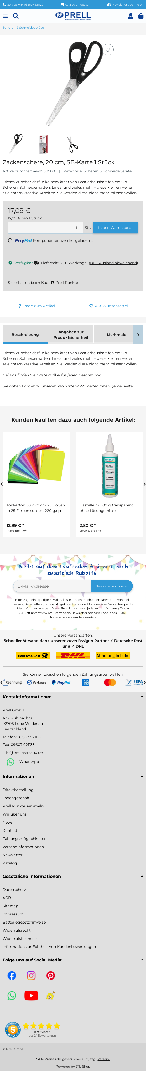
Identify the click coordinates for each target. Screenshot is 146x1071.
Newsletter (13, 855)
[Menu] (5, 16)
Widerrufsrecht (17, 930)
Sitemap (10, 906)
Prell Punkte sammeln (23, 806)
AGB (7, 897)
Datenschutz (14, 889)
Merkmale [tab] (116, 334)
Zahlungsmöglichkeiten (24, 838)
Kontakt (10, 830)
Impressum (13, 914)
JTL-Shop (83, 1066)
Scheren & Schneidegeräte (108, 171)
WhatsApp (29, 761)
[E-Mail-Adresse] (52, 586)
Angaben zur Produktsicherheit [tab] (71, 335)
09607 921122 (29, 737)
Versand (104, 1059)
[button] (130, 16)
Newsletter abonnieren (112, 586)
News (8, 822)
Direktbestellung (18, 789)
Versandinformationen (23, 846)
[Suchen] (16, 16)
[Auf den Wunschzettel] (108, 49)
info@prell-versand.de (23, 752)
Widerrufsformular (20, 938)
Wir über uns (15, 814)
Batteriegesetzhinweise (24, 922)
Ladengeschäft (16, 798)
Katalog (10, 863)
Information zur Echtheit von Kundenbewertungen (49, 946)
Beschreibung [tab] (25, 334)
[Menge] (45, 228)
